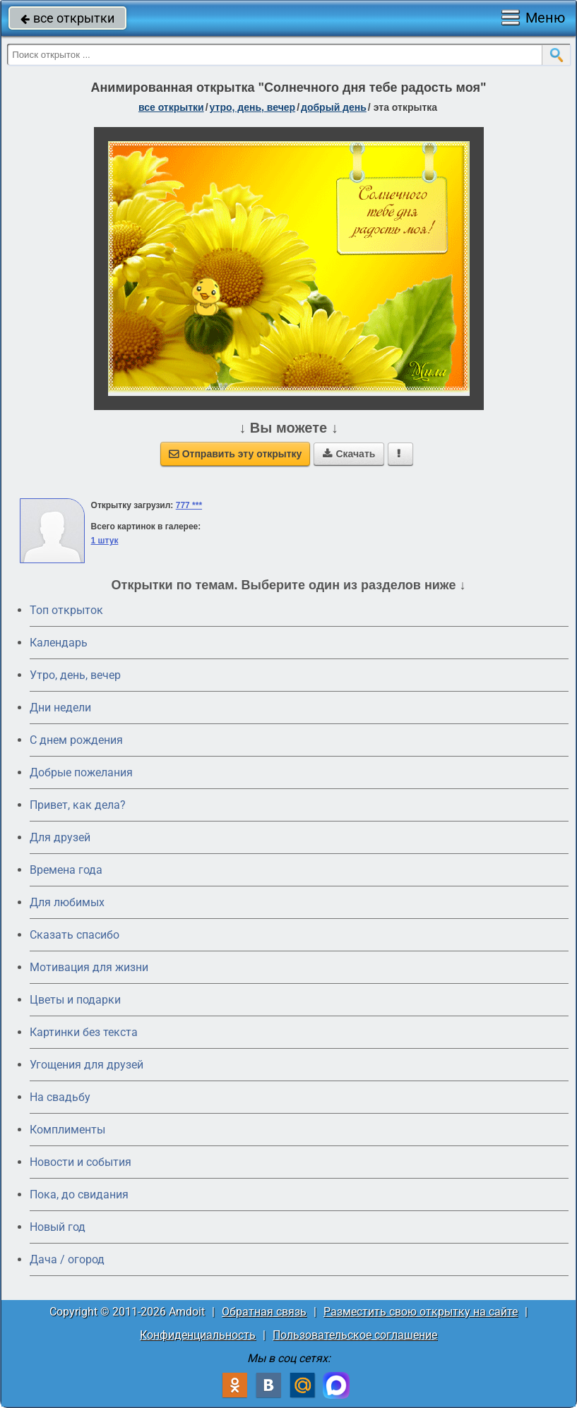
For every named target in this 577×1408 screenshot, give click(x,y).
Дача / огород (67, 1259)
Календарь (59, 642)
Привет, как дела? (78, 805)
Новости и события (80, 1162)
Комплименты (67, 1129)
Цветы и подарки (75, 999)
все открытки (67, 18)
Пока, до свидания (79, 1194)
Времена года (66, 870)
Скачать (349, 453)
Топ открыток (66, 610)
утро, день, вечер (253, 107)
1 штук (105, 541)
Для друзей (60, 837)
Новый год (57, 1227)
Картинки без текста (84, 1032)
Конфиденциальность (198, 1335)
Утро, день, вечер (75, 675)
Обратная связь (264, 1311)
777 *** (189, 505)
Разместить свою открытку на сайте (420, 1311)
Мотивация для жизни (89, 967)
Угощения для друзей (86, 1064)
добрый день (334, 107)
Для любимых (67, 902)
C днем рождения (76, 740)
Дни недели (60, 707)
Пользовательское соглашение (355, 1335)
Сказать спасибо (74, 934)
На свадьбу (60, 1097)
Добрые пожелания (81, 772)
